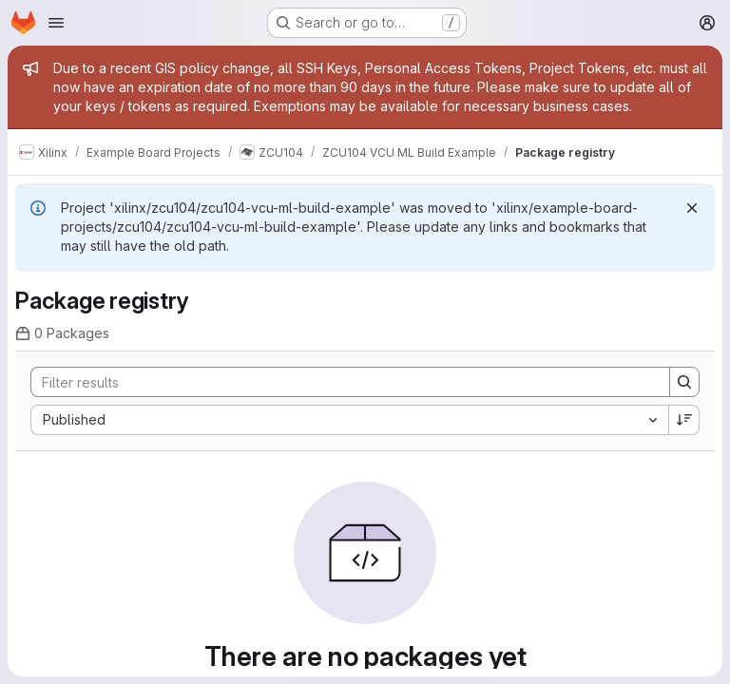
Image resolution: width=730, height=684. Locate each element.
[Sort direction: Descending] (684, 420)
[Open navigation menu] (56, 23)
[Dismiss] (692, 208)
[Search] (341, 381)
